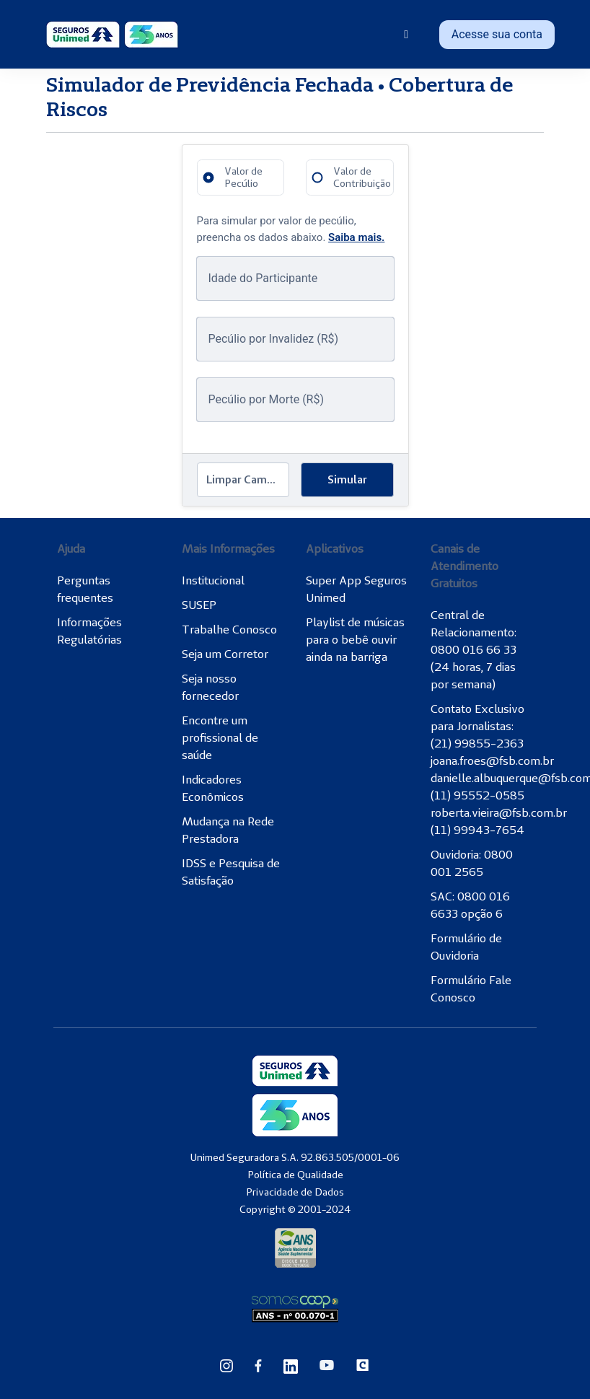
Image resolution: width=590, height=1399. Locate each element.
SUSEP (199, 604)
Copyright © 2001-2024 (295, 1209)
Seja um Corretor (225, 653)
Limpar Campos (246, 479)
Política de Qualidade (295, 1174)
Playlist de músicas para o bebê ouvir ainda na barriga (355, 639)
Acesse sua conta (497, 34)
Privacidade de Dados (295, 1191)
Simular (347, 479)
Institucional (213, 580)
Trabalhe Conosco (229, 629)
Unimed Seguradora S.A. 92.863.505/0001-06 (295, 1157)
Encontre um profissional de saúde (220, 737)
